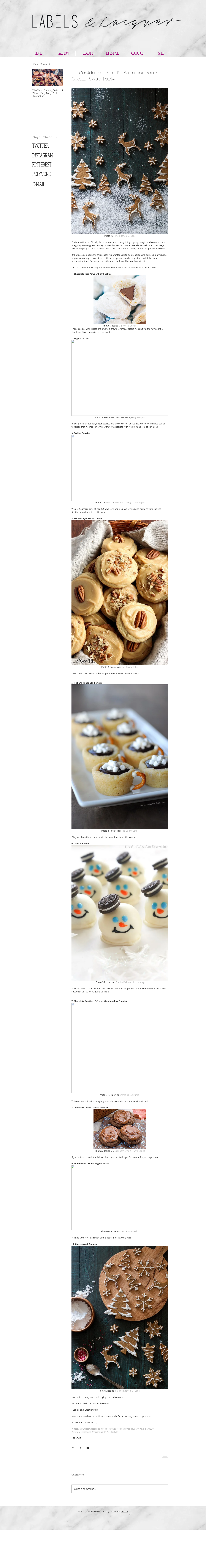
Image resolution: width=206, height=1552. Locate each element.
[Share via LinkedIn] (87, 1447)
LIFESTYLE (76, 1438)
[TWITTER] (43, 145)
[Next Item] (58, 77)
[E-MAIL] (45, 184)
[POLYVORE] (45, 174)
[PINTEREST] (45, 164)
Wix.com (124, 1511)
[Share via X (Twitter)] (80, 1447)
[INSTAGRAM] (45, 155)
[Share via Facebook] (72, 1447)
